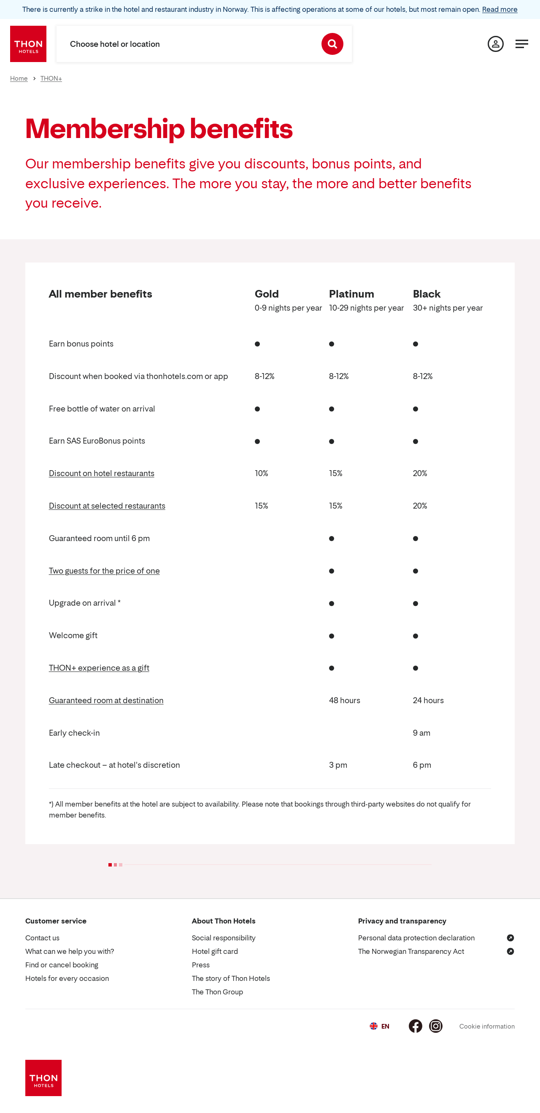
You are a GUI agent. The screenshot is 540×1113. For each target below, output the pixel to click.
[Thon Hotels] (28, 44)
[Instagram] (436, 1026)
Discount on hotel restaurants (101, 473)
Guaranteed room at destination (106, 700)
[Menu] (522, 44)
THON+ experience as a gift (99, 667)
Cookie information (487, 1026)
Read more (500, 9)
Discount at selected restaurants (107, 505)
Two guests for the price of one (104, 570)
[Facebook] (415, 1026)
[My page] (496, 44)
